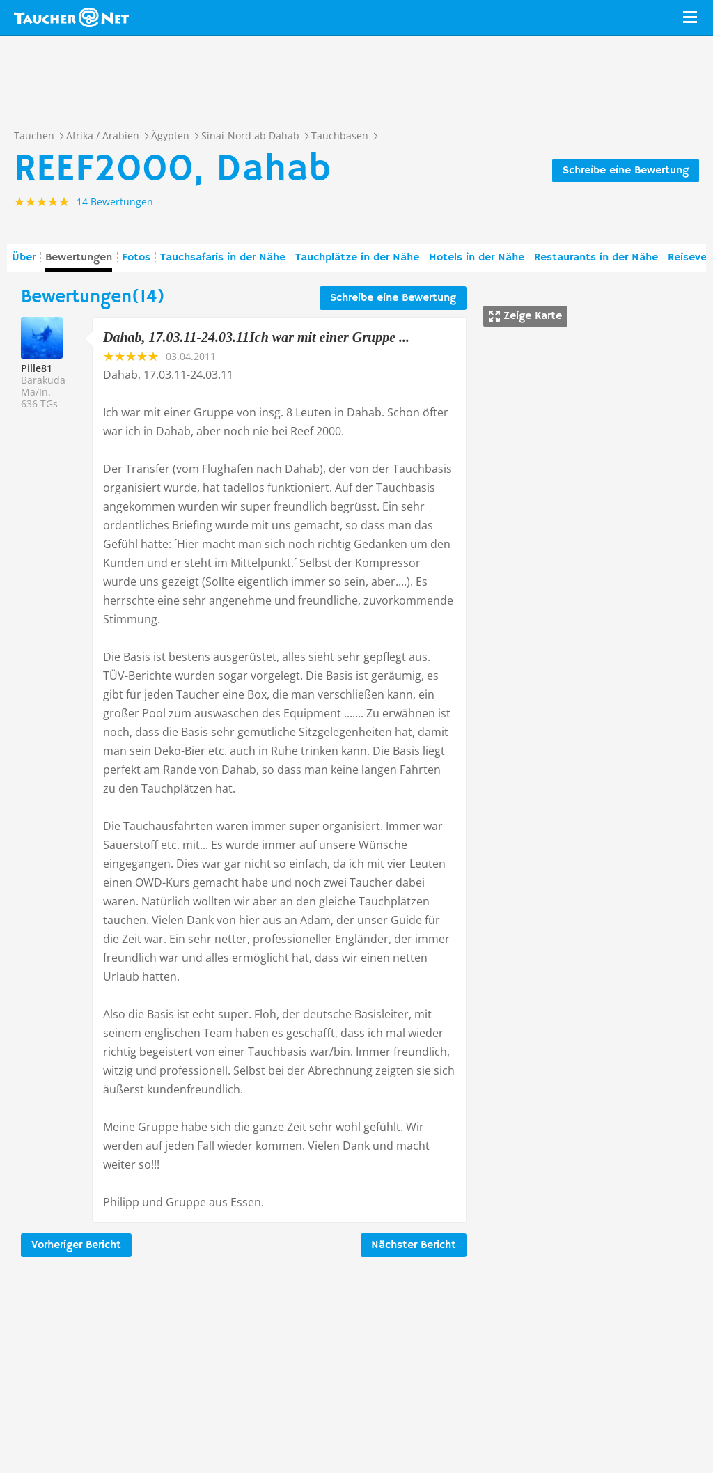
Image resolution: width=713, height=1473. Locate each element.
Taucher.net (71, 17)
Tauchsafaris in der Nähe (222, 258)
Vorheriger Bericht (76, 1245)
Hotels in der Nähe (476, 258)
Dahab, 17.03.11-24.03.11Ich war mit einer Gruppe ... (256, 337)
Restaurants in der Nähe (596, 258)
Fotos (136, 258)
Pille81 (36, 368)
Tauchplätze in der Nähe (357, 258)
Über (24, 258)
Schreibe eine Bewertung (626, 171)
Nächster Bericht (413, 1245)
